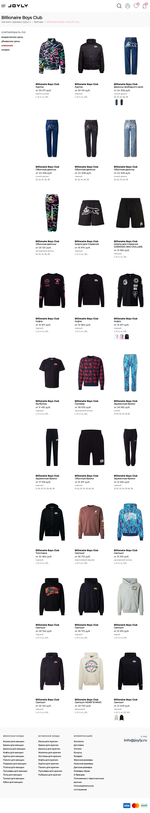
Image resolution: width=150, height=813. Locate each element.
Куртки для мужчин (48, 763)
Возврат (78, 756)
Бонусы (78, 752)
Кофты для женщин (13, 752)
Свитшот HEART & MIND (88, 701)
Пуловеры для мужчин (50, 771)
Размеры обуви (82, 771)
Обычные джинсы (47, 168)
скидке (5, 49)
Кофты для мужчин (48, 760)
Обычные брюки (86, 477)
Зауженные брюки (125, 402)
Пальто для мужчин (48, 767)
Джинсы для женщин (14, 749)
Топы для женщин (12, 774)
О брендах (79, 774)
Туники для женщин (13, 778)
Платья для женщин (13, 767)
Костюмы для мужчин (49, 756)
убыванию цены (10, 41)
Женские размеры (83, 760)
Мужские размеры (83, 763)
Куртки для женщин (13, 756)
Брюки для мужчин (48, 745)
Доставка (79, 745)
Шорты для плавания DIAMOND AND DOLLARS (128, 244)
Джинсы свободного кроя (128, 85)
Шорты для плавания (87, 242)
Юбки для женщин (13, 782)
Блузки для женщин (13, 741)
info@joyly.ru (135, 740)
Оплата (77, 749)
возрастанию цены (12, 37)
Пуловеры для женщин (15, 771)
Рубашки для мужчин (49, 774)
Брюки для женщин (13, 745)
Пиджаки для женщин (14, 763)
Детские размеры (83, 767)
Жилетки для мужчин (49, 752)
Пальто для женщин (13, 760)
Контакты (79, 741)
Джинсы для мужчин (49, 749)
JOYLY (18, 5)
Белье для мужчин (48, 741)
